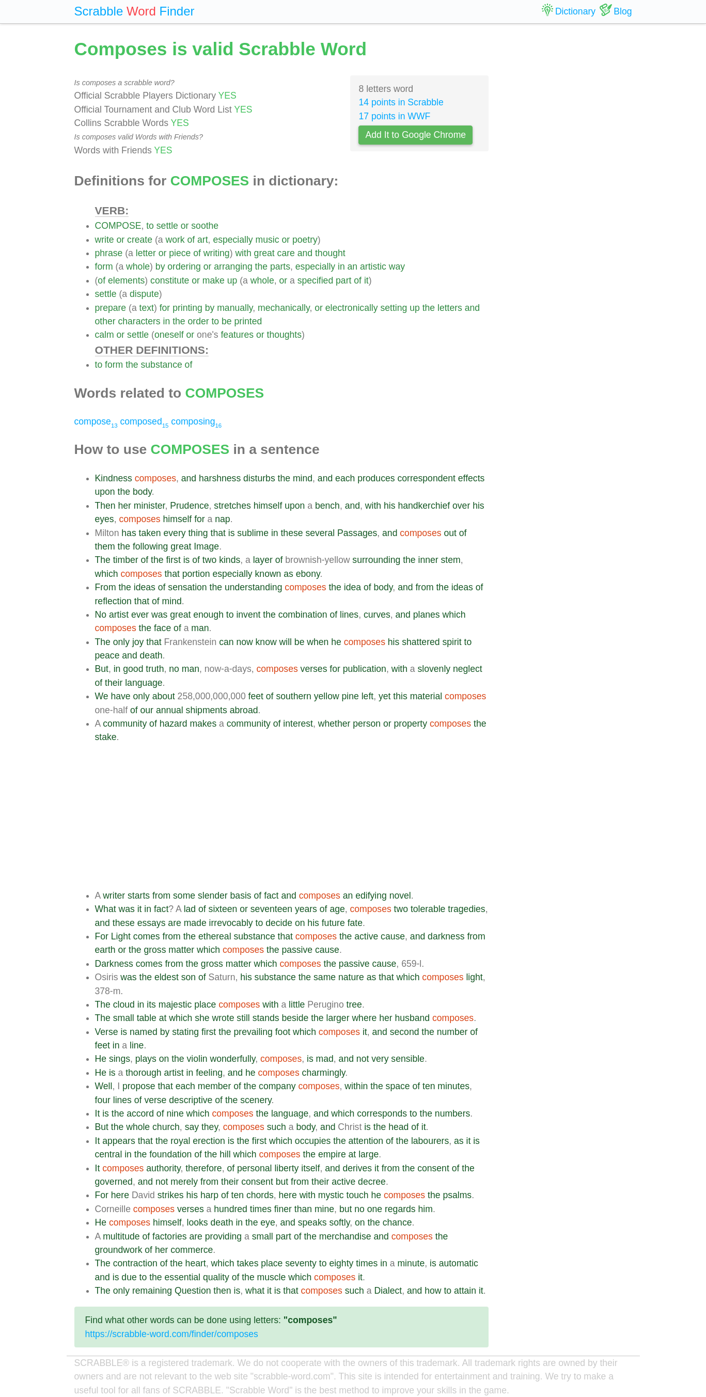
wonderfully (233, 1059)
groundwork (119, 1250)
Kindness (113, 478)
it (366, 280)
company (277, 1086)
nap (222, 519)
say (192, 1127)
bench (327, 505)
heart (195, 1263)
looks (197, 1222)
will (285, 642)
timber (125, 560)
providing (223, 1236)
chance (397, 1222)
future (333, 923)
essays (151, 923)
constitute (169, 280)
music (267, 239)
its (151, 1004)
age (337, 909)
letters (449, 308)
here (120, 1195)
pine (350, 696)
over (461, 505)
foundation (170, 1154)
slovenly (434, 669)
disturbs (259, 478)
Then (105, 505)
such (276, 1127)
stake (106, 737)
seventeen (271, 909)
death (151, 655)
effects (471, 478)
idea (352, 587)
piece (180, 253)
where (364, 1018)
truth (155, 669)
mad (325, 1059)
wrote (223, 1018)
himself (268, 505)
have (120, 696)
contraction (135, 1263)
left (367, 696)
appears (118, 1141)
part (343, 280)
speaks (312, 1222)
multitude (121, 1236)
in (341, 266)
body (142, 491)
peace (107, 655)
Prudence (189, 505)
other (105, 321)
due (128, 1277)
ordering (184, 266)
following (150, 546)
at (163, 1018)
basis (241, 895)
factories (169, 1236)
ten (428, 1086)
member (214, 1086)
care (286, 253)
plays (145, 1059)
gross (155, 950)
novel (400, 895)
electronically (351, 308)
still (243, 1018)
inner (428, 560)
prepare (111, 308)
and (304, 253)
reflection (113, 601)
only (121, 642)
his (390, 505)
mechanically (283, 308)
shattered (421, 642)
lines (349, 614)
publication (364, 669)
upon (105, 491)
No (101, 614)
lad (190, 909)
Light (121, 936)
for (165, 308)
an (353, 266)
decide (278, 923)
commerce (191, 1250)
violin (197, 1059)
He (101, 1059)
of (191, 239)
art (202, 239)
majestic (175, 1004)
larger (338, 1018)
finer (283, 1209)
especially (233, 239)
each (345, 478)
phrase (109, 253)
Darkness (114, 964)
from (424, 587)
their (113, 683)
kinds (229, 560)
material (426, 696)
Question (193, 1290)
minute (411, 1263)
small (123, 1018)
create (139, 239)
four (103, 1100)
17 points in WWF (394, 116)
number (452, 1032)
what (254, 1290)
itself (310, 1168)
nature (351, 977)
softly (339, 1222)
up (232, 280)
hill (225, 1154)
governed (114, 1181)
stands (266, 1018)
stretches (232, 505)
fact (271, 895)
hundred (230, 1209)
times (261, 1209)
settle (167, 226)
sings (119, 1059)
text (146, 308)
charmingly (324, 1073)
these (291, 533)
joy (138, 642)
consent (433, 1168)
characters (139, 321)
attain (465, 1290)
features (237, 334)
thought (330, 253)
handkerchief (424, 505)
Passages (357, 533)
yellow (326, 696)
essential (182, 1277)
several (320, 533)
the (261, 266)
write (104, 239)
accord (140, 1113)
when (317, 642)
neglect (467, 669)
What (105, 909)
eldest (166, 977)
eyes (104, 519)
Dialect (388, 1290)
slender (213, 895)
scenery (255, 1100)
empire (332, 1154)
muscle (271, 1277)
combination (302, 614)
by (160, 266)
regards (400, 1209)
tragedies (466, 909)
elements (126, 280)
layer (263, 560)
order (198, 321)
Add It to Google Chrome (415, 135)
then (222, 1290)
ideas (144, 587)
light (474, 977)
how (433, 1290)
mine (324, 1209)
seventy (301, 1263)
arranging (233, 266)
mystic (331, 1195)
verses (314, 669)
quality (216, 1277)
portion (196, 574)
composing (196, 421)
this (400, 696)
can (226, 642)
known (268, 574)
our (146, 710)
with (243, 253)
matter (181, 950)
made (195, 923)
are (174, 923)
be (227, 321)
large (368, 1154)
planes (426, 614)
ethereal (214, 936)
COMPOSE (118, 226)
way (397, 266)
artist (119, 614)
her (124, 505)
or (185, 226)
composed (144, 421)
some (184, 895)
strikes (171, 1195)
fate (355, 923)
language (143, 683)
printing (187, 308)
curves (377, 614)
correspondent (426, 478)
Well (104, 1086)
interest (298, 723)
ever (140, 614)
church (166, 1127)
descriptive (190, 1100)
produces (376, 478)
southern (293, 696)
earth (105, 950)
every (175, 533)
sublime (253, 533)
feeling (209, 1073)
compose (96, 421)
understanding (254, 587)
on (300, 923)
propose (138, 1086)
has (128, 533)
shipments (206, 710)
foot (282, 1032)
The (103, 560)
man (200, 628)
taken (150, 533)
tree (354, 1004)
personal (254, 1168)
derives (357, 1168)
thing (198, 533)
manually (235, 308)
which (106, 574)
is (231, 533)
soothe (204, 226)
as (288, 574)
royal (180, 1141)
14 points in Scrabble (400, 102)
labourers (430, 1141)
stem (451, 560)
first (173, 560)
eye (267, 1222)
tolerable (428, 909)
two (209, 560)
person (367, 723)
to (150, 226)
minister (149, 505)
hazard (173, 723)
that (218, 533)
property (411, 723)
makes (203, 723)
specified (315, 280)
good (133, 669)
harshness (220, 478)
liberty (286, 1168)
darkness (446, 936)
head (398, 1127)
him (425, 1209)
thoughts (284, 334)
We (101, 696)
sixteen (223, 909)
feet (255, 696)
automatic (458, 1263)
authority (163, 1168)
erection (209, 1141)
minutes (453, 1086)
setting (393, 308)
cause (393, 936)
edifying (371, 895)
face (162, 628)
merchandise (345, 1236)
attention (366, 1141)
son (188, 977)
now (244, 642)
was (159, 614)
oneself (169, 334)
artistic (373, 266)
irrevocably (231, 923)
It (97, 1113)
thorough (143, 1073)
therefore (203, 1168)
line (137, 1045)
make (213, 280)
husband (412, 1018)
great (264, 253)
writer (114, 895)
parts (280, 266)
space (398, 1086)
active (366, 936)
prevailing (253, 1032)
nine (174, 1113)
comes (146, 936)
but (282, 1181)
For (101, 936)
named (144, 1032)
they (209, 1127)
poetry (305, 239)
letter (146, 253)
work (174, 239)
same (324, 977)
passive (296, 950)
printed (248, 321)
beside (294, 1018)
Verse (106, 1032)
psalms (457, 1195)
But (101, 669)
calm (104, 334)
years (306, 909)
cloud (124, 1004)
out (450, 533)
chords (260, 1195)
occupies (313, 1141)
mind (302, 478)
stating (185, 1032)
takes (247, 1263)
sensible (408, 1059)
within (356, 1086)
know (266, 642)
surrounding (376, 560)
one (374, 1209)
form (104, 266)
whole (138, 266)
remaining (152, 1290)
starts (139, 895)
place (205, 1004)
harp (209, 1195)
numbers (452, 1113)
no (174, 669)
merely (184, 1181)
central (108, 1154)
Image (206, 546)
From (105, 587)
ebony (308, 574)
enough (208, 614)
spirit (451, 642)
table (146, 1018)
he (336, 642)
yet (384, 696)
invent (248, 614)
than (303, 1209)
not (362, 1059)
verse (155, 1100)
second (404, 1032)
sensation (187, 587)
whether (334, 723)
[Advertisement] (292, 816)
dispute (144, 294)
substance (161, 364)
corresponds (382, 1113)
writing (216, 253)
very (379, 1059)
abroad (244, 710)
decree (372, 1181)
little (297, 1004)
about (163, 696)
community (125, 723)
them (105, 546)
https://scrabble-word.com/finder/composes (171, 1334)
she (202, 1018)
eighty (341, 1263)
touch (358, 1195)
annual (169, 710)
